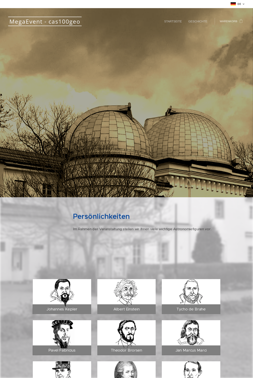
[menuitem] (176, 21)
